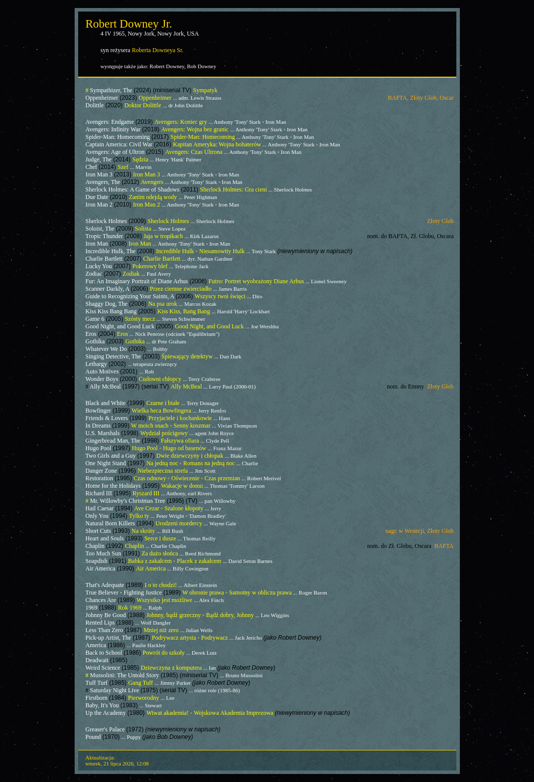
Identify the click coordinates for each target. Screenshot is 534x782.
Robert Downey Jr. (129, 24)
